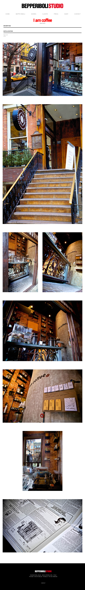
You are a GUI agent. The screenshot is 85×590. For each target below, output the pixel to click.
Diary (66, 14)
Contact (77, 14)
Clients (45, 14)
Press (56, 14)
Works (33, 14)
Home (7, 14)
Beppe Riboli (20, 14)
